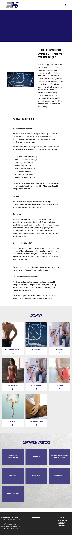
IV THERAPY (12, 421)
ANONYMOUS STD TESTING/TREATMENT (13, 458)
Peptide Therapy (36, 349)
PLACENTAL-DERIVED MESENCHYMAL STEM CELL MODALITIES (59, 457)
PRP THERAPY (60, 385)
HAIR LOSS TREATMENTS (13, 498)
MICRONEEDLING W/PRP (60, 478)
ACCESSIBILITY (61, 523)
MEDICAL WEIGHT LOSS (13, 385)
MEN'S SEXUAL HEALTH (36, 385)
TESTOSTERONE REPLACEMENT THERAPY (13, 349)
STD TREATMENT (59, 349)
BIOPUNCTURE (36, 457)
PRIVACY (62, 518)
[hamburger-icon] (65, 5)
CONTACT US (62, 526)
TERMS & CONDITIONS (61, 520)
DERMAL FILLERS (36, 478)
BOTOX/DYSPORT (13, 478)
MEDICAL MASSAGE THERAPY (36, 421)
